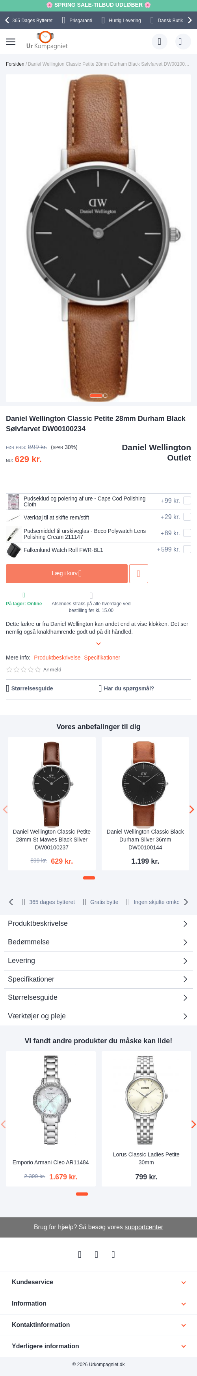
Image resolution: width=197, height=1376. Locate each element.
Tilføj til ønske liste (142, 573)
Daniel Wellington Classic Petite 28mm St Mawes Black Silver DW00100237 (52, 839)
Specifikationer (102, 657)
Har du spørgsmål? (129, 688)
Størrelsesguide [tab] (33, 997)
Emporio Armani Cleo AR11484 (51, 1162)
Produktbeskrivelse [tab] (38, 923)
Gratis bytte (104, 902)
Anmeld (52, 669)
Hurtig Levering (125, 20)
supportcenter (144, 1227)
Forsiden (15, 64)
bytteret (52, 902)
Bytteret (32, 20)
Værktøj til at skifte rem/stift (48, 518)
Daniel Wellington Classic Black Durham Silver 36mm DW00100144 (145, 839)
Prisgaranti (80, 20)
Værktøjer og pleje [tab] (37, 1016)
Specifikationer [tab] (31, 979)
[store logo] (47, 40)
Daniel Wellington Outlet (156, 452)
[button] (96, 395)
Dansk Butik (170, 20)
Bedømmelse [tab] (29, 942)
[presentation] (8, 20)
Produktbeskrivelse (57, 657)
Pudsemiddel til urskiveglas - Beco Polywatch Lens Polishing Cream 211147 (77, 534)
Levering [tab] (21, 961)
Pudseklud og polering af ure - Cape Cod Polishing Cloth (76, 502)
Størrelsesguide (32, 688)
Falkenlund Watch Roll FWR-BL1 (55, 550)
